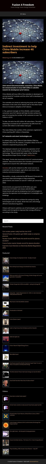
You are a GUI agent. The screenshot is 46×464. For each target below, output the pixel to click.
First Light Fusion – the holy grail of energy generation (22, 431)
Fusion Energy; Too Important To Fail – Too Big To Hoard (23, 258)
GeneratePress (34, 461)
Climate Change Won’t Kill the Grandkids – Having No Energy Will (25, 284)
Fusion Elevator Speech (15, 319)
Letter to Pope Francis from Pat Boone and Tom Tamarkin (23, 328)
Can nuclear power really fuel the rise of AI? (16, 231)
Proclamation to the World (16, 310)
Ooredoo (5, 168)
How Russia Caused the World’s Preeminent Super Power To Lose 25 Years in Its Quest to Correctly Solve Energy (26, 363)
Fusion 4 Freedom (23, 4)
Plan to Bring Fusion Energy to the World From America (23, 266)
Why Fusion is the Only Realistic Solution (19, 301)
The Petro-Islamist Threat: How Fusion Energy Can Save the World (25, 372)
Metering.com (7, 58)
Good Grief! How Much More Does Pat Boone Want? (22, 380)
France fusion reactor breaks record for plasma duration (21, 243)
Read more (30, 155)
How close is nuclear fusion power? (18, 396)
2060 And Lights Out (14, 336)
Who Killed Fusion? (14, 354)
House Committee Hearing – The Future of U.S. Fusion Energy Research (26, 440)
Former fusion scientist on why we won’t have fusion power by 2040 (26, 405)
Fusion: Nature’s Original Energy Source (19, 345)
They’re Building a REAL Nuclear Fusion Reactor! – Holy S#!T (24, 448)
